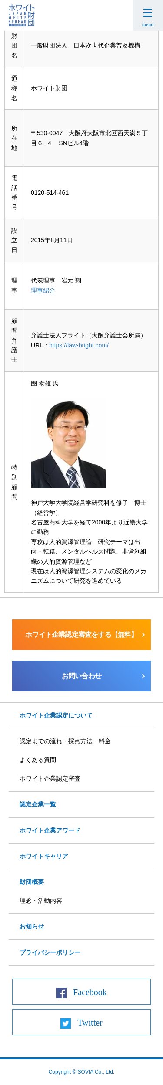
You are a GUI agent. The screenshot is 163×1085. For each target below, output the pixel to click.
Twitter (89, 1022)
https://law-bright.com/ (79, 345)
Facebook (90, 992)
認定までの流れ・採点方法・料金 (65, 741)
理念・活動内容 (41, 900)
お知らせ (32, 926)
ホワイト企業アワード (50, 830)
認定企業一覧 (38, 804)
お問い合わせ (81, 676)
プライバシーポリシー (50, 952)
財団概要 (32, 881)
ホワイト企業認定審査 (50, 778)
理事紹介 (43, 290)
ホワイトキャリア (44, 856)
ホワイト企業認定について (56, 715)
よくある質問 (38, 759)
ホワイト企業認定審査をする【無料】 (81, 634)
